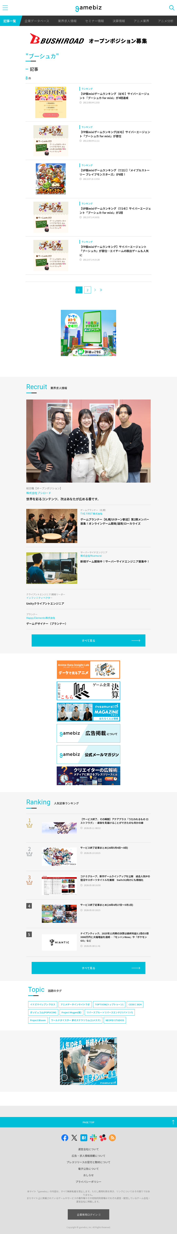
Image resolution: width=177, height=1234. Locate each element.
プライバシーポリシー (88, 1181)
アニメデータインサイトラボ (75, 1004)
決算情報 (119, 21)
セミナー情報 (94, 21)
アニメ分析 (165, 21)
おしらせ (88, 1175)
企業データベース (37, 21)
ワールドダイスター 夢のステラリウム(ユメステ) (75, 1020)
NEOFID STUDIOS (115, 1020)
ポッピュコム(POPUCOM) (43, 1012)
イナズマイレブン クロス (42, 1004)
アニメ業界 (141, 21)
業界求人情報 (67, 21)
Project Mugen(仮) (71, 1012)
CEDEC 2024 (135, 1004)
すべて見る (88, 640)
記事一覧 (9, 21)
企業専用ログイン (88, 1214)
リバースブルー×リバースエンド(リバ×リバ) (110, 1012)
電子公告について (88, 1168)
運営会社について (88, 1149)
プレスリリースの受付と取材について (88, 1162)
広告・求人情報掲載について (88, 1155)
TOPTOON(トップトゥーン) (109, 1004)
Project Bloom (38, 1020)
